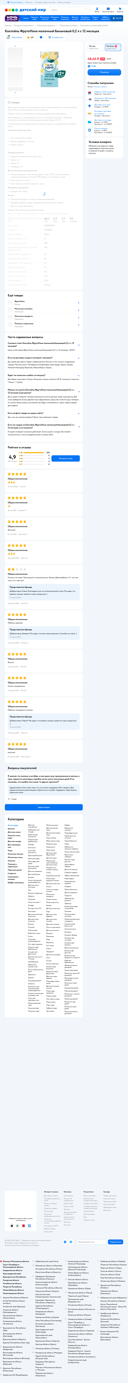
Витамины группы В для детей (72, 974)
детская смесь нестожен (33, 886)
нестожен (32, 911)
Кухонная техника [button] (15, 854)
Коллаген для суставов (69, 939)
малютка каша (51, 844)
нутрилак (31, 899)
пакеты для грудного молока (52, 880)
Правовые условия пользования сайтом (36, 1240)
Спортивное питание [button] (13, 878)
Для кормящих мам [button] (14, 846)
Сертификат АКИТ (51, 1226)
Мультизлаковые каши (34, 1004)
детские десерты (71, 893)
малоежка (50, 936)
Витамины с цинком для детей (72, 995)
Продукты (50, 952)
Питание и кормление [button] (12, 865)
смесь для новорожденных (34, 940)
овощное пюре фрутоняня (52, 972)
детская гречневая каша (53, 834)
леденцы (68, 904)
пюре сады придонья (50, 992)
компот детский (52, 964)
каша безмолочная (53, 876)
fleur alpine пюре (52, 999)
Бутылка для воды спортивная (71, 907)
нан (29, 890)
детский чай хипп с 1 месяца (35, 958)
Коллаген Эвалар (71, 935)
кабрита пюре (51, 1008)
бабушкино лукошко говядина (71, 848)
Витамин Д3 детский (69, 952)
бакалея (31, 877)
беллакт (31, 924)
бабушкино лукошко (69, 829)
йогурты (49, 933)
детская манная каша (52, 829)
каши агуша (50, 850)
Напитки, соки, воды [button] (14, 836)
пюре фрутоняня (71, 833)
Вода (48, 939)
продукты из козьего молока (52, 869)
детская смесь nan (53, 884)
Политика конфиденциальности (52, 1215)
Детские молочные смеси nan (35, 915)
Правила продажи (50, 1208)
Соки (48, 958)
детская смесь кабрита (51, 915)
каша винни (50, 847)
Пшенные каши (33, 1011)
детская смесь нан (53, 908)
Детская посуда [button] (14, 841)
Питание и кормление (23, 25)
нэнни (48, 887)
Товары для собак (109, 1201)
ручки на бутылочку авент (35, 971)
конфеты (68, 886)
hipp (48, 912)
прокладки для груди (33, 862)
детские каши (51, 858)
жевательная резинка (69, 899)
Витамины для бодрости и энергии (72, 957)
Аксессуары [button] (13, 825)
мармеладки (69, 879)
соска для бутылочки (32, 851)
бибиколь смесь (34, 933)
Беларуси (35, 1245)
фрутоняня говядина (69, 856)
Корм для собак (109, 1204)
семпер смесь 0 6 (34, 908)
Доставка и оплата (51, 1196)
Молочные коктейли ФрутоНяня (94, 25)
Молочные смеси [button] (15, 857)
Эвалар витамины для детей (71, 966)
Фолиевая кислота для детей (71, 979)
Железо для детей (71, 999)
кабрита (31, 896)
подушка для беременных (33, 841)
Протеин (68, 911)
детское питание (52, 924)
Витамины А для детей (71, 984)
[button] (117, 18)
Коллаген (68, 932)
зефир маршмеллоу (72, 876)
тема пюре (50, 1011)
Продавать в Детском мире (52, 1200)
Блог (85, 1217)
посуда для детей (34, 981)
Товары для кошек (110, 1196)
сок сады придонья (35, 944)
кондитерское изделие (70, 882)
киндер (31, 905)
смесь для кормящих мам (33, 999)
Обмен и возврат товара (50, 1204)
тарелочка (32, 975)
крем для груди (33, 859)
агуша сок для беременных (33, 948)
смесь (30, 936)
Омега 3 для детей (71, 970)
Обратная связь (49, 1229)
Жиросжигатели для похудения (72, 920)
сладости (68, 896)
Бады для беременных (69, 961)
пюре (67, 844)
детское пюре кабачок (51, 977)
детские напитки (52, 930)
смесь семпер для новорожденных (34, 881)
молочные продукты (50, 895)
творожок (50, 943)
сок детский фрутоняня (32, 953)
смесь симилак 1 (34, 902)
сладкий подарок (71, 873)
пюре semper (51, 996)
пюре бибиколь (71, 841)
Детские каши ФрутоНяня (51, 854)
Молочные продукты (46, 25)
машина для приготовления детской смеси (52, 863)
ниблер (31, 845)
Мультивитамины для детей (71, 1012)
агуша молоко (51, 899)
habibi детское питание (70, 837)
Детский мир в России (13, 1245)
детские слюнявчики (32, 826)
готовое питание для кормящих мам (35, 994)
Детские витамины (72, 948)
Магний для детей (71, 991)
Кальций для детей (71, 988)
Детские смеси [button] (14, 832)
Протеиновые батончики (70, 925)
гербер (67, 825)
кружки (31, 978)
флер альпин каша (53, 841)
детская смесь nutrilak (51, 920)
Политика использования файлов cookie (52, 1221)
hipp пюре (50, 1005)
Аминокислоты (70, 929)
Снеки (48, 949)
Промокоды (48, 1211)
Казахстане (26, 1245)
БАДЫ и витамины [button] (16, 882)
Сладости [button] (12, 873)
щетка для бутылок (35, 856)
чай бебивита (33, 962)
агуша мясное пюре (72, 852)
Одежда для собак (109, 1207)
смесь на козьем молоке (52, 890)
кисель (49, 961)
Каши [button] (10, 850)
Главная (8, 25)
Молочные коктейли (69, 25)
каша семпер (51, 838)
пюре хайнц (51, 1002)
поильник (32, 848)
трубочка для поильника (33, 836)
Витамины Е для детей (70, 1008)
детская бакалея (34, 874)
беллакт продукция (35, 893)
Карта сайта (48, 1232)
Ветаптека (107, 1210)
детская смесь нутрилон (33, 920)
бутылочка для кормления (33, 867)
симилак (31, 927)
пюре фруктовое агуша (52, 982)
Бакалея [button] (11, 828)
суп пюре (50, 946)
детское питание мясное (52, 987)
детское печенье (71, 869)
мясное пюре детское (70, 861)
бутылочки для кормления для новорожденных (34, 989)
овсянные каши (52, 825)
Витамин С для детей (70, 1003)
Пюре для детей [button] (15, 870)
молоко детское (52, 902)
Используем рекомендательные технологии (21, 1243)
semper (49, 905)
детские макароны (35, 871)
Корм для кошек (109, 1199)
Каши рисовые (33, 1008)
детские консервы (53, 955)
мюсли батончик (71, 890)
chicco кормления (53, 927)
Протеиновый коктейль (70, 915)
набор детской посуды (33, 831)
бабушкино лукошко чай (32, 966)
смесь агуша (32, 930)
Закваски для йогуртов (51, 968)
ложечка (31, 984)
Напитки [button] (11, 861)
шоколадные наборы (69, 865)
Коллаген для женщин (69, 944)
